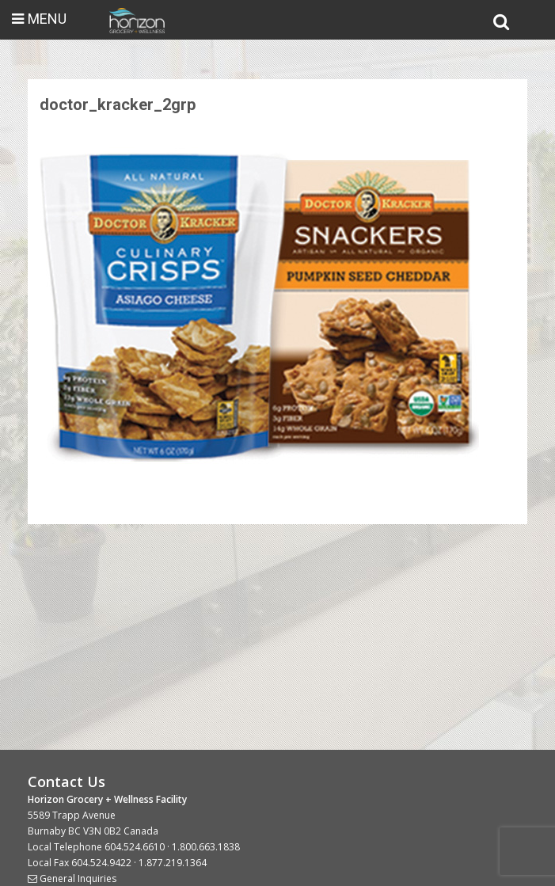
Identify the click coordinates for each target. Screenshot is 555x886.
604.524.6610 (135, 847)
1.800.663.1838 (206, 847)
